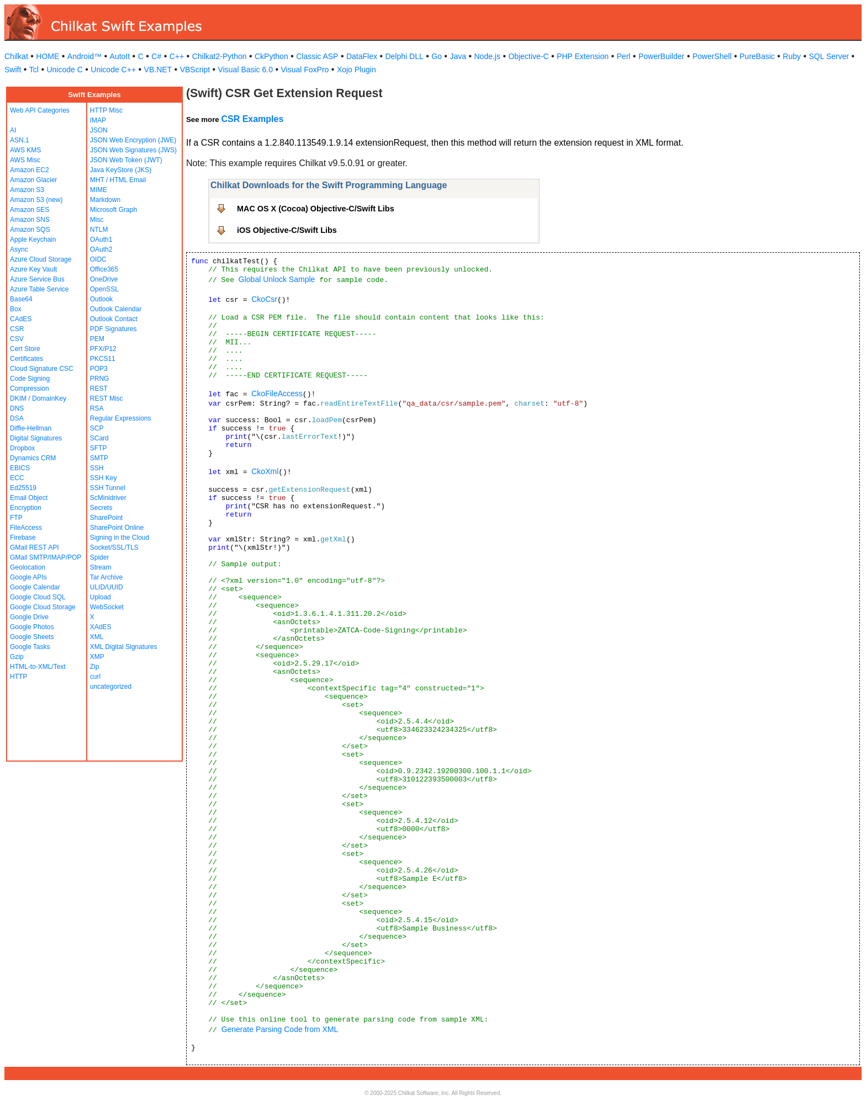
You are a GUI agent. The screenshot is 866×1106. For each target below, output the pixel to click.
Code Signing (30, 378)
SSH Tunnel (107, 488)
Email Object (28, 498)
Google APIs (28, 577)
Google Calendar (35, 587)
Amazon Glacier (33, 180)
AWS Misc (25, 160)
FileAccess (26, 527)
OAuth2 (101, 249)
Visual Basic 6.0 (245, 69)
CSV (17, 339)
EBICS (20, 468)
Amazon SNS (30, 220)
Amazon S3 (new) (36, 200)
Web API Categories (40, 110)
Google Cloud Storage (43, 607)
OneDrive (104, 279)
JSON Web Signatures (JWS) (133, 150)
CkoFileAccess (277, 393)
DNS (17, 408)
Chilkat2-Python (219, 56)
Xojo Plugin (356, 69)
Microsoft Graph (113, 210)
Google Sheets (32, 637)
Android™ (84, 56)
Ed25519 (23, 488)
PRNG (99, 378)
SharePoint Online (117, 527)
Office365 (104, 269)
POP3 (99, 369)
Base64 (21, 299)
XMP (97, 657)
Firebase (23, 537)
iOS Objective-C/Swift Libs (287, 230)
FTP (16, 518)
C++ (177, 56)
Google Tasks (30, 647)
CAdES (20, 319)
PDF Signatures (113, 329)
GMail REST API (34, 547)
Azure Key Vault (33, 269)
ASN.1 (19, 140)
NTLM (99, 229)
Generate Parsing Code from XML (280, 1029)
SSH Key (103, 478)
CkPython (271, 56)
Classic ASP (317, 56)
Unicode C (64, 69)
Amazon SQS (30, 229)
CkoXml (264, 471)
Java (458, 56)
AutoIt (120, 56)
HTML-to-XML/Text (38, 667)
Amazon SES (29, 210)
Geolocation (27, 567)
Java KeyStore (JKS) (120, 170)
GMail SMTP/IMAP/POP (45, 557)
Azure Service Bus (37, 279)
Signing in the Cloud (119, 537)
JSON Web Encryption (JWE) (133, 140)
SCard (99, 438)
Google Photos (32, 627)
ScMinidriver (108, 498)
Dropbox (22, 448)
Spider (99, 557)
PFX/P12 (103, 349)
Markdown (105, 200)
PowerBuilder (661, 56)
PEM (97, 339)
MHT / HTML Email (118, 180)
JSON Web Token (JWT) (126, 160)
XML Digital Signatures (123, 647)
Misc (97, 220)
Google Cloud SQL (38, 597)
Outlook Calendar (115, 309)
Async (19, 249)
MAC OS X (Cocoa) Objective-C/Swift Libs (315, 208)
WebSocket (107, 607)
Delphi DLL (404, 56)
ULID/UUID (106, 587)
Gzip (17, 657)
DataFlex (361, 56)
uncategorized (110, 686)
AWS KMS (25, 150)
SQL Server (829, 56)
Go (436, 56)
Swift (12, 69)
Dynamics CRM (33, 458)
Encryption (25, 508)
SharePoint (106, 518)
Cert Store (25, 349)
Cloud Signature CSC (41, 369)
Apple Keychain (33, 239)
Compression (29, 388)
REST (99, 388)
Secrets (101, 508)
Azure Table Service (39, 289)
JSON (99, 130)
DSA (17, 418)
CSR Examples (252, 119)
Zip (94, 667)
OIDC (98, 259)
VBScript (195, 69)
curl (95, 676)
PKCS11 (102, 359)
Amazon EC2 (29, 170)
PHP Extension (583, 56)
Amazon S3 (27, 190)
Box (16, 309)
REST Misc (106, 398)
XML (97, 637)
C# (156, 56)
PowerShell (712, 56)
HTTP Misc (106, 110)
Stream (101, 567)
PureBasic (757, 56)
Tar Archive (106, 577)
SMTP (99, 458)
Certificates (26, 359)
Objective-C (528, 56)
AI (13, 130)
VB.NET (158, 69)
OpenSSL (104, 289)
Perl (624, 56)
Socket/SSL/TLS (114, 547)
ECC (17, 478)
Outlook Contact (114, 319)
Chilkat (16, 56)
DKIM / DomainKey (38, 398)
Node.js (487, 56)
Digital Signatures (36, 438)
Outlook (101, 299)
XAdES (101, 627)
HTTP (18, 676)
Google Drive (29, 617)
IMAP (98, 120)
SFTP (98, 448)
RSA (97, 408)
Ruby (792, 56)
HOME (47, 56)
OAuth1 (101, 239)
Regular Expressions (120, 418)
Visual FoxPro (305, 69)
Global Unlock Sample (277, 279)
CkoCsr (264, 299)
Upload (100, 597)
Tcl (34, 69)
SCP (97, 428)
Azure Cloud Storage (40, 259)
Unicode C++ (113, 69)
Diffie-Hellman (30, 428)
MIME (98, 190)
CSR (17, 329)
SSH (97, 468)
